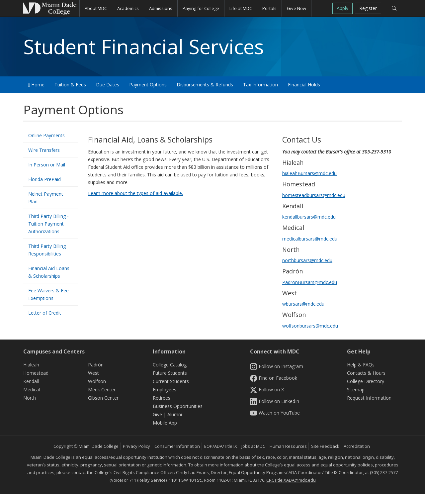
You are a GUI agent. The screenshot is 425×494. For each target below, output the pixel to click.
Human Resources (288, 446)
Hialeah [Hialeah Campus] (31, 364)
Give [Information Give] (157, 414)
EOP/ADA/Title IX (220, 446)
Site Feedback (325, 446)
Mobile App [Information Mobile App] (165, 423)
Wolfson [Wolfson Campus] (97, 381)
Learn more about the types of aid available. (135, 193)
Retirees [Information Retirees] (161, 398)
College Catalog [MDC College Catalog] (170, 364)
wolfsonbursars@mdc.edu (310, 326)
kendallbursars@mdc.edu (309, 217)
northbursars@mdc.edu (307, 260)
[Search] (394, 8)
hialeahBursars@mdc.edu (309, 173)
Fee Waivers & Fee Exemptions (48, 294)
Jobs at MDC (253, 446)
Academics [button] (128, 8)
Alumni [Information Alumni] (174, 414)
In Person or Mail (46, 164)
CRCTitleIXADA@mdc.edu (291, 480)
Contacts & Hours (366, 373)
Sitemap (356, 389)
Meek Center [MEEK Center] (102, 389)
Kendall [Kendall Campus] (31, 381)
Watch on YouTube (275, 413)
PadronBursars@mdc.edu (309, 282)
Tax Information (260, 84)
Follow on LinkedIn (274, 401)
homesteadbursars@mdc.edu (313, 195)
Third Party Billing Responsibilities (47, 250)
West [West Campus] (93, 373)
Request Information (369, 398)
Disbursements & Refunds (205, 84)
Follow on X (267, 389)
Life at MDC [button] (240, 8)
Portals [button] (269, 8)
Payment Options (148, 84)
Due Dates (107, 84)
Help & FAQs (361, 364)
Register (368, 8)
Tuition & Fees (70, 84)
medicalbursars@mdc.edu (309, 239)
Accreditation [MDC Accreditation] (357, 446)
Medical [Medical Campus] (31, 389)
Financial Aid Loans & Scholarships (48, 272)
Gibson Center (103, 398)
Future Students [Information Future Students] (170, 373)
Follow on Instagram (276, 366)
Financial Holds (304, 84)
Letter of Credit (44, 313)
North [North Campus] (29, 398)
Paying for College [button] (201, 8)
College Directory (365, 381)
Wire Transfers (44, 150)
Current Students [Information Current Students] (171, 381)
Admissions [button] (160, 8)
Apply (342, 8)
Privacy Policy (136, 446)
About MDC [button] (96, 8)
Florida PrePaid (44, 179)
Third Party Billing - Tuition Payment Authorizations (48, 224)
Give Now (296, 8)
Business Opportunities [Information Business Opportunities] (178, 406)
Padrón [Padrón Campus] (96, 364)
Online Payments (46, 135)
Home (36, 84)
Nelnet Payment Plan (45, 198)
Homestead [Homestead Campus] (35, 373)
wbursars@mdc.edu (303, 304)
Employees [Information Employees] (164, 389)
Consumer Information (177, 446)
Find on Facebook (273, 378)
